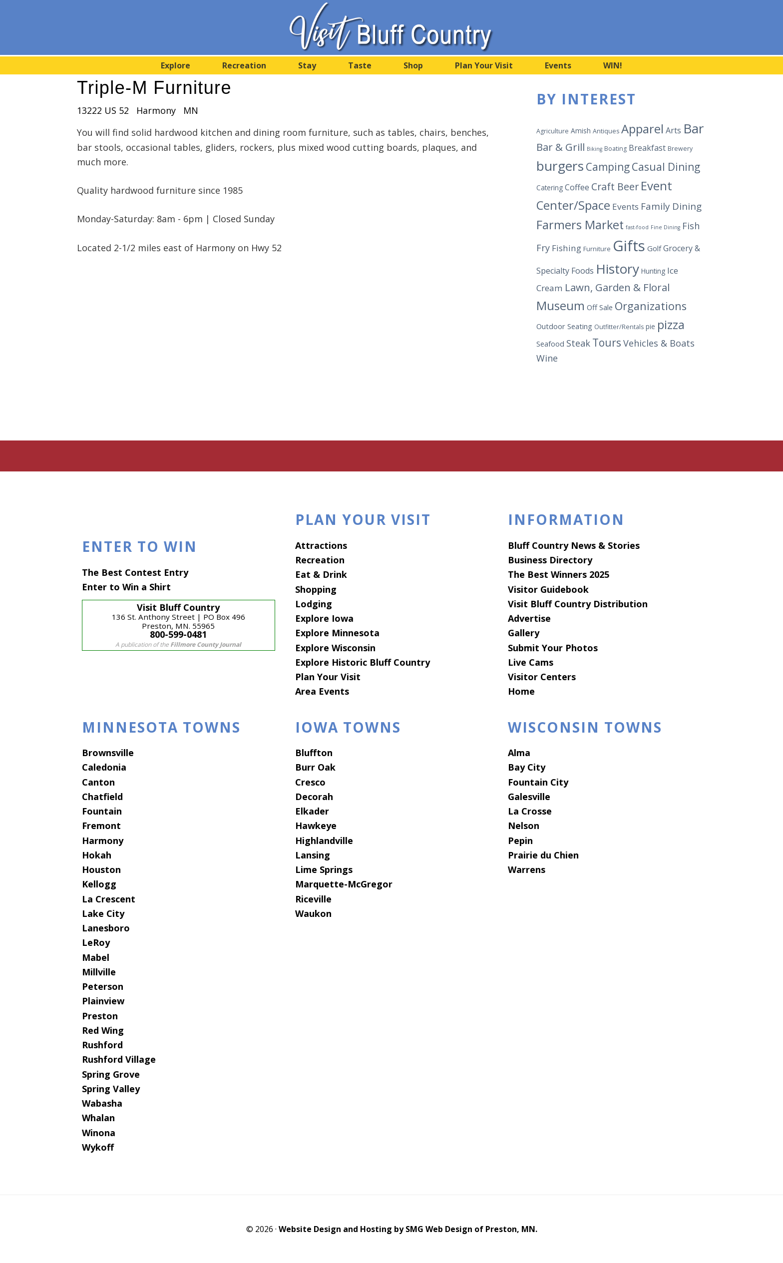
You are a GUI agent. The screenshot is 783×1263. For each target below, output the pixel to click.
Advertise (529, 618)
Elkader (312, 811)
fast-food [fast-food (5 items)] (637, 227)
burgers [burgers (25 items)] (560, 166)
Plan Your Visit (328, 677)
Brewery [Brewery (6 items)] (680, 148)
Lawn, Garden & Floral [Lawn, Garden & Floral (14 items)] (617, 287)
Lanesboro (106, 928)
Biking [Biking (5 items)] (594, 148)
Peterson (102, 986)
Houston (101, 869)
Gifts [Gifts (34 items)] (629, 246)
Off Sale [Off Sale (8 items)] (600, 307)
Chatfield (102, 797)
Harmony (102, 840)
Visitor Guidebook (548, 589)
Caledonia (104, 767)
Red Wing (103, 1030)
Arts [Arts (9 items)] (673, 130)
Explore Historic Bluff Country (362, 662)
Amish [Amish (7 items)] (581, 130)
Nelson (523, 826)
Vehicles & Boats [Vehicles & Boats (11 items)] (659, 343)
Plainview (103, 1001)
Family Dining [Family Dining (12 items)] (671, 206)
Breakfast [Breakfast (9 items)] (647, 147)
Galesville (529, 797)
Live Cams (530, 662)
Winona (98, 1133)
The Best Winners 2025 (558, 574)
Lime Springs (324, 869)
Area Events (322, 691)
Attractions (321, 545)
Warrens (526, 869)
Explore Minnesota (337, 633)
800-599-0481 (178, 634)
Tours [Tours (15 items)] (606, 343)
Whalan (98, 1118)
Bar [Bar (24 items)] (693, 128)
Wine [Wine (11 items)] (547, 358)
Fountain (102, 811)
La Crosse (530, 811)
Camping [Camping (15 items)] (608, 167)
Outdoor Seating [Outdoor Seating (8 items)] (564, 326)
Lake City (103, 913)
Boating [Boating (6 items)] (615, 148)
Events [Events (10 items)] (625, 206)
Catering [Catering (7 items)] (549, 187)
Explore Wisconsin (335, 648)
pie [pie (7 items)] (650, 326)
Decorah (314, 797)
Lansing (312, 855)
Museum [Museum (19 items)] (560, 306)
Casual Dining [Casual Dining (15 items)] (666, 167)
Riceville (313, 899)
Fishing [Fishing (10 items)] (566, 248)
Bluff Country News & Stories (574, 545)
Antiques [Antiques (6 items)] (606, 131)
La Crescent (108, 899)
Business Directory (550, 560)
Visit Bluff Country (391, 27)
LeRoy (96, 942)
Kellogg (99, 884)
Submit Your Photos (553, 648)
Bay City (526, 767)
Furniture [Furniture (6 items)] (597, 249)
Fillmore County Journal (205, 644)
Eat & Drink (321, 574)
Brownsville (108, 753)
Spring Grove (111, 1074)
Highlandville (324, 840)
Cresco (310, 782)
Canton (98, 782)
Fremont (101, 826)
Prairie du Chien (543, 855)
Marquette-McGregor (343, 884)
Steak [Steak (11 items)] (578, 343)
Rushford (102, 1045)
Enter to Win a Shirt (126, 587)
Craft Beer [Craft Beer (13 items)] (615, 186)
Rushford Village (119, 1059)
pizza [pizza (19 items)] (671, 325)
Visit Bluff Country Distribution (578, 604)
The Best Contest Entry (135, 572)
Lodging (313, 604)
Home (521, 691)
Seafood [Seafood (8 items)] (550, 344)
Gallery (523, 633)
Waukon (313, 913)
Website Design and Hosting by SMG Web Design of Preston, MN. (408, 1229)
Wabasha (102, 1103)
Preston (100, 1016)
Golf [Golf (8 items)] (654, 248)
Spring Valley (111, 1089)
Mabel (95, 957)
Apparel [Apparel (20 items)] (642, 128)
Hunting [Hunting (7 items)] (653, 271)
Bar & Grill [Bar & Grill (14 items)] (560, 147)
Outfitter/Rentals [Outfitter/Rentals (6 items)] (619, 327)
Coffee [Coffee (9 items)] (577, 187)
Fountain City (538, 782)
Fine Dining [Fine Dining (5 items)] (665, 227)
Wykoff (98, 1147)
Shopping (316, 589)
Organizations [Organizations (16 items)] (651, 306)
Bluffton (314, 753)
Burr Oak (315, 767)
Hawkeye (316, 826)
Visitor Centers (542, 677)
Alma (519, 753)
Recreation (320, 560)
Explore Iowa (324, 618)
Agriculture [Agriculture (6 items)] (552, 131)
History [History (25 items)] (617, 269)
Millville (99, 972)
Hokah (96, 855)
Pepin (520, 840)
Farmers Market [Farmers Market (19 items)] (580, 225)
